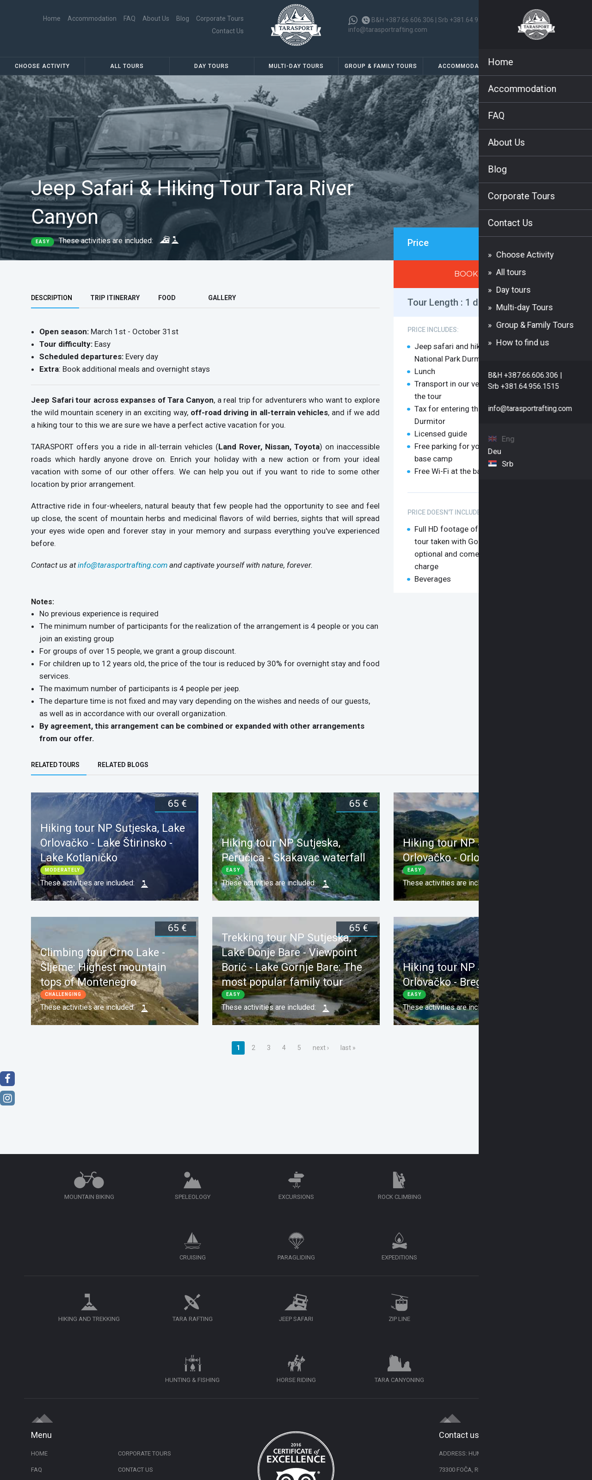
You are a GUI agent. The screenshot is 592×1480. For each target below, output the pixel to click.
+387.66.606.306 (482, 1377)
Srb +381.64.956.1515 (472, 21)
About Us (114, 27)
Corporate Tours (179, 27)
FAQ (88, 27)
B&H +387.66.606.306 (405, 21)
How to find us (550, 71)
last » (348, 1053)
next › (321, 1053)
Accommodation (465, 71)
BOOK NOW (477, 279)
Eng (542, 23)
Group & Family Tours (381, 71)
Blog (141, 27)
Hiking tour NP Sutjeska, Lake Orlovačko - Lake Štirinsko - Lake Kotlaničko (112, 849)
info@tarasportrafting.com (390, 32)
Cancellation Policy (149, 1360)
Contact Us (225, 27)
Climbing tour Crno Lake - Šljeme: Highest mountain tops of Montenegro (103, 973)
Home (66, 27)
